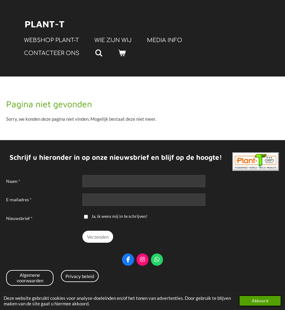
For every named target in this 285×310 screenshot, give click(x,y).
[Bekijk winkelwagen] (122, 53)
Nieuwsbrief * (19, 218)
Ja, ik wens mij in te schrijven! (116, 216)
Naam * (13, 181)
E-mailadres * (19, 199)
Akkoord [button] (260, 300)
